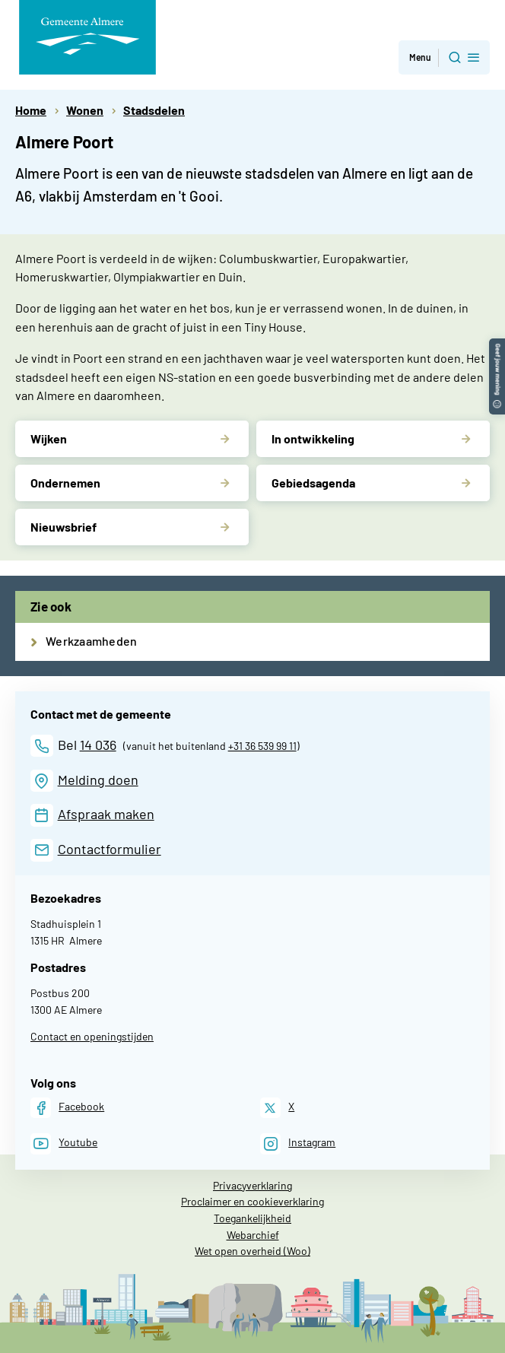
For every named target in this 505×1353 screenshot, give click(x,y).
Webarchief (253, 1234)
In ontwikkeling (313, 438)
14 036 (98, 744)
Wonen (84, 110)
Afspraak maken (106, 813)
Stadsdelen (154, 110)
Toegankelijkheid (252, 1218)
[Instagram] (297, 1143)
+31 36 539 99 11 (262, 745)
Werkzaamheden (91, 641)
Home (30, 110)
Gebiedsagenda (313, 482)
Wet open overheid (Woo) (252, 1250)
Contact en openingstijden (92, 1036)
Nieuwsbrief (63, 526)
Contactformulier (109, 848)
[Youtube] (63, 1143)
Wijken (48, 438)
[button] (497, 345)
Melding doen (98, 779)
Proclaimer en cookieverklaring (252, 1201)
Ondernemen (65, 482)
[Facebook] (67, 1107)
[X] (277, 1107)
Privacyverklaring (252, 1185)
